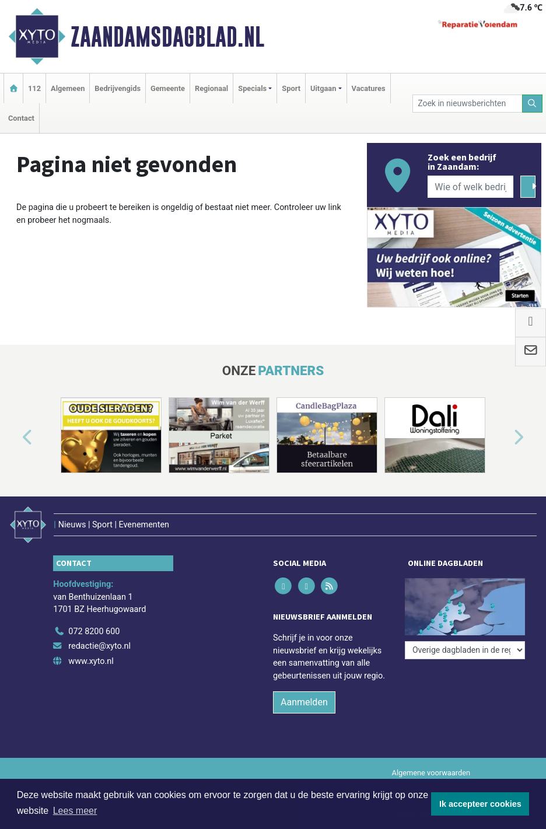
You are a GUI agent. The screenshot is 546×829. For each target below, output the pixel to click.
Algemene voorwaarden (431, 772)
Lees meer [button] (75, 811)
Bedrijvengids (117, 88)
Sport (291, 88)
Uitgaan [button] (323, 88)
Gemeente (167, 88)
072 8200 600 (94, 631)
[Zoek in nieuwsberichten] (467, 104)
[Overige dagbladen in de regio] (465, 650)
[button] (14, 437)
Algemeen (68, 88)
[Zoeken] (532, 104)
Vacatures (369, 88)
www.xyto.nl (90, 661)
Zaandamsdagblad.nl (167, 36)
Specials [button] (252, 88)
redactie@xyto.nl (99, 646)
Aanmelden (304, 702)
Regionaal (211, 88)
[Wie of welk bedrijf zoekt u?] (470, 187)
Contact (21, 118)
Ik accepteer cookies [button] (480, 804)
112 (34, 88)
